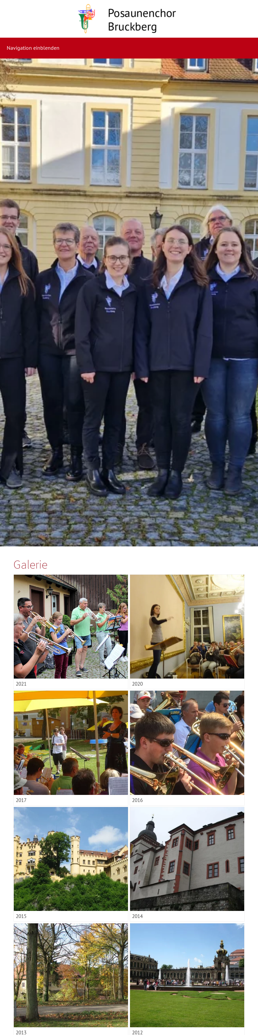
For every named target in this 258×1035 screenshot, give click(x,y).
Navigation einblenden (33, 47)
